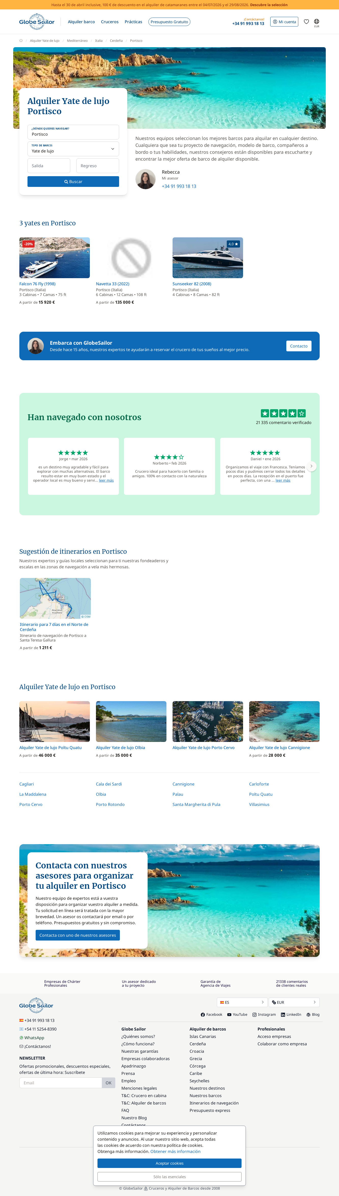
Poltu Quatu (261, 794)
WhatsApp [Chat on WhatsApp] (31, 1037)
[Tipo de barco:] (73, 149)
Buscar (73, 181)
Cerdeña (198, 1044)
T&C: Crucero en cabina (143, 1095)
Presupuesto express (210, 1110)
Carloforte (259, 784)
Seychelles (199, 1081)
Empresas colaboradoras (145, 1058)
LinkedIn (291, 1014)
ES (242, 1002)
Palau (178, 794)
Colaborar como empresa (282, 1044)
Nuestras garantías (139, 1051)
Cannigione (183, 784)
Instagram (264, 1014)
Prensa (128, 1073)
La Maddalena (32, 794)
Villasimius (259, 804)
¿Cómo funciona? (137, 1044)
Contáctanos (133, 1125)
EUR (294, 1002)
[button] (81, 21)
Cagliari (26, 784)
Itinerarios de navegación (214, 1103)
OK (108, 1083)
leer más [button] (106, 480)
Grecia (196, 1058)
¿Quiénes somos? (138, 1036)
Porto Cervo (31, 804)
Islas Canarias (203, 1036)
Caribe (196, 1073)
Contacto (299, 346)
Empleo (128, 1081)
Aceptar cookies (169, 1163)
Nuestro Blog (134, 1118)
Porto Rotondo (110, 804)
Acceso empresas (274, 1036)
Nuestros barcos (206, 1095)
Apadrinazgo (133, 1066)
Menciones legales (139, 1088)
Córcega (198, 1066)
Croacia (197, 1051)
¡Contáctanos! (35, 1046)
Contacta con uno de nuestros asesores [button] (77, 935)
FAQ (125, 1110)
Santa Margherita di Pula (196, 804)
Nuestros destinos (207, 1088)
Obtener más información (175, 1151)
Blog (313, 1014)
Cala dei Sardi (109, 784)
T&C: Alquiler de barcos (143, 1103)
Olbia (101, 794)
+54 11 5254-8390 (37, 1029)
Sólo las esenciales (169, 1176)
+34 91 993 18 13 (179, 186)
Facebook (211, 1014)
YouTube (237, 1014)
